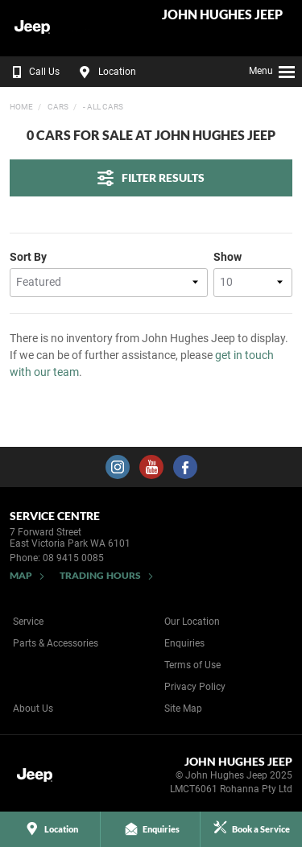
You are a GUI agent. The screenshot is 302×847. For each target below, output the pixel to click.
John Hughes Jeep (222, 15)
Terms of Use (192, 665)
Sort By (28, 256)
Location (105, 71)
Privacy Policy (194, 686)
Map (21, 575)
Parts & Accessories (55, 643)
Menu (272, 69)
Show (227, 256)
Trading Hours (100, 575)
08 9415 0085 (73, 558)
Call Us (33, 71)
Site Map (183, 708)
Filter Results (151, 178)
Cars (57, 106)
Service (28, 621)
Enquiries (184, 643)
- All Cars (102, 106)
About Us (33, 708)
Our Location (192, 621)
